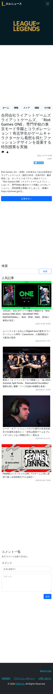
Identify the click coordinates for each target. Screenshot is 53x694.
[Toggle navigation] (47, 3)
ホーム (6, 107)
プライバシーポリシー (24, 678)
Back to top (45, 670)
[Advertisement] (26, 73)
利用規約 (6, 678)
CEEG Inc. (20, 683)
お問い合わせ (44, 678)
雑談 (37, 107)
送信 (47, 596)
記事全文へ (26, 198)
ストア (26, 107)
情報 (16, 107)
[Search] (20, 271)
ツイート (39, 162)
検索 (45, 271)
